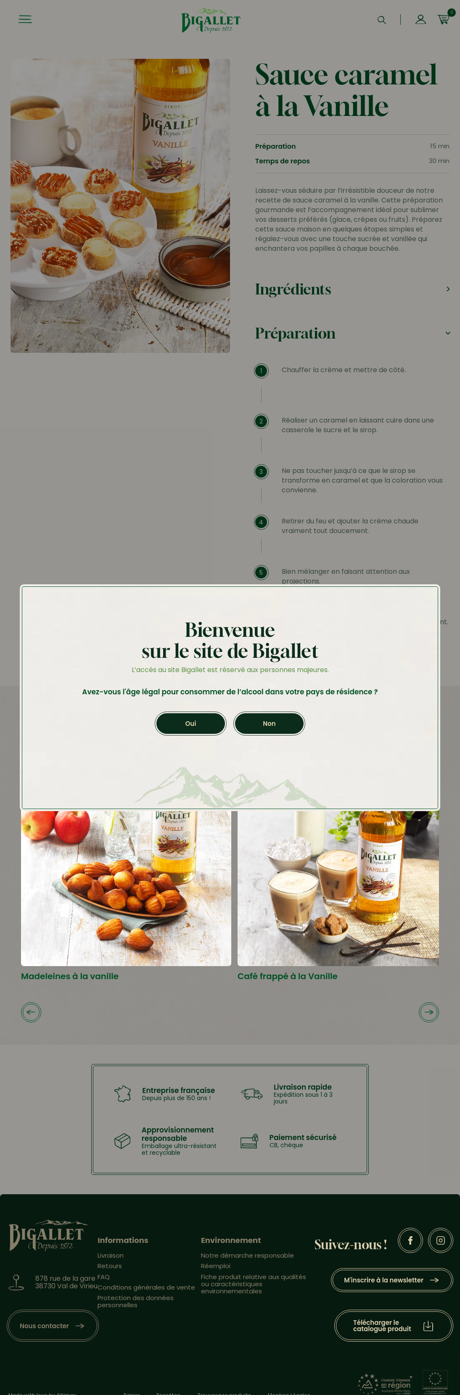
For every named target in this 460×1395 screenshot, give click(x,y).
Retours (110, 1265)
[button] (31, 1013)
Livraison (111, 1255)
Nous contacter (44, 1325)
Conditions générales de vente (146, 1287)
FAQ (104, 1276)
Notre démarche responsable (247, 1255)
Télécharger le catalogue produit (382, 1325)
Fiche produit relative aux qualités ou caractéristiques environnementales (253, 1284)
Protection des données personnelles (136, 1301)
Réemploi (215, 1265)
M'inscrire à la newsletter (383, 1280)
